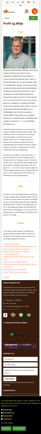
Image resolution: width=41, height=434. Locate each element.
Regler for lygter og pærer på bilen (14, 270)
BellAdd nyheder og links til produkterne (16, 252)
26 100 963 (8, 306)
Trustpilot (6, 277)
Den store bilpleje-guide (11, 254)
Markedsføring (8, 413)
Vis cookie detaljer (7, 423)
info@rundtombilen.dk (12, 309)
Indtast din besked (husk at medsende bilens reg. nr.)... (20, 371)
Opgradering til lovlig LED (11, 244)
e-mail (22, 121)
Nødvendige (7, 410)
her (16, 406)
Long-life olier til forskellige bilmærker (15, 262)
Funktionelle (7, 416)
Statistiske (7, 419)
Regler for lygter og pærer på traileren (15, 272)
